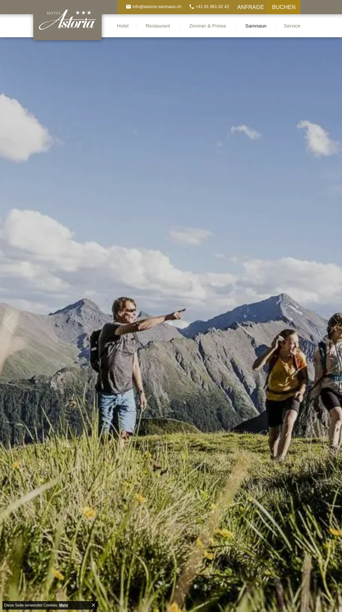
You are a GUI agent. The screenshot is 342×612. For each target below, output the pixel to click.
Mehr (63, 605)
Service (292, 25)
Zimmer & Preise (207, 25)
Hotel (122, 25)
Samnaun (256, 25)
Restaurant (158, 25)
